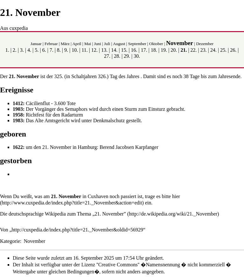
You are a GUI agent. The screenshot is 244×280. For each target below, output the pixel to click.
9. (66, 50)
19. (164, 50)
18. (154, 50)
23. (203, 50)
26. (233, 50)
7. (51, 50)
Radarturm (72, 114)
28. (117, 56)
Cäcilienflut (38, 103)
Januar (36, 43)
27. (107, 56)
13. (104, 50)
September (137, 43)
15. (124, 50)
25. (223, 50)
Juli (107, 43)
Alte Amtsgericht (52, 120)
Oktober (156, 43)
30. (137, 56)
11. (85, 50)
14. (114, 50)
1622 (18, 147)
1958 (18, 114)
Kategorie (10, 241)
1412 (18, 103)
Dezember (205, 43)
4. (29, 50)
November (179, 43)
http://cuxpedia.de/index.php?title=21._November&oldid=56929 (77, 229)
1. (7, 50)
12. (94, 50)
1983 (18, 120)
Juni (97, 43)
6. (44, 50)
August (119, 43)
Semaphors (76, 109)
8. (59, 50)
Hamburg (87, 147)
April (76, 43)
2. (15, 50)
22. (193, 50)
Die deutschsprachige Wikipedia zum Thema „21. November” (63, 214)
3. (22, 50)
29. (127, 56)
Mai (87, 43)
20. (174, 50)
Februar (51, 43)
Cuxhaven (98, 196)
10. (74, 50)
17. (144, 50)
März (65, 43)
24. (213, 50)
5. (36, 50)
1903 (18, 109)
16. (134, 50)
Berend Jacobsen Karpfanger (128, 147)
